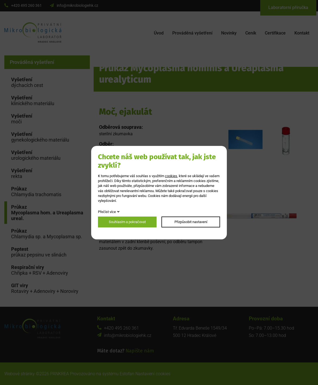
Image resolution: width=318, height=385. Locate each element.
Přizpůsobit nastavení (190, 222)
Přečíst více (107, 212)
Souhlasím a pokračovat (127, 222)
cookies (171, 176)
